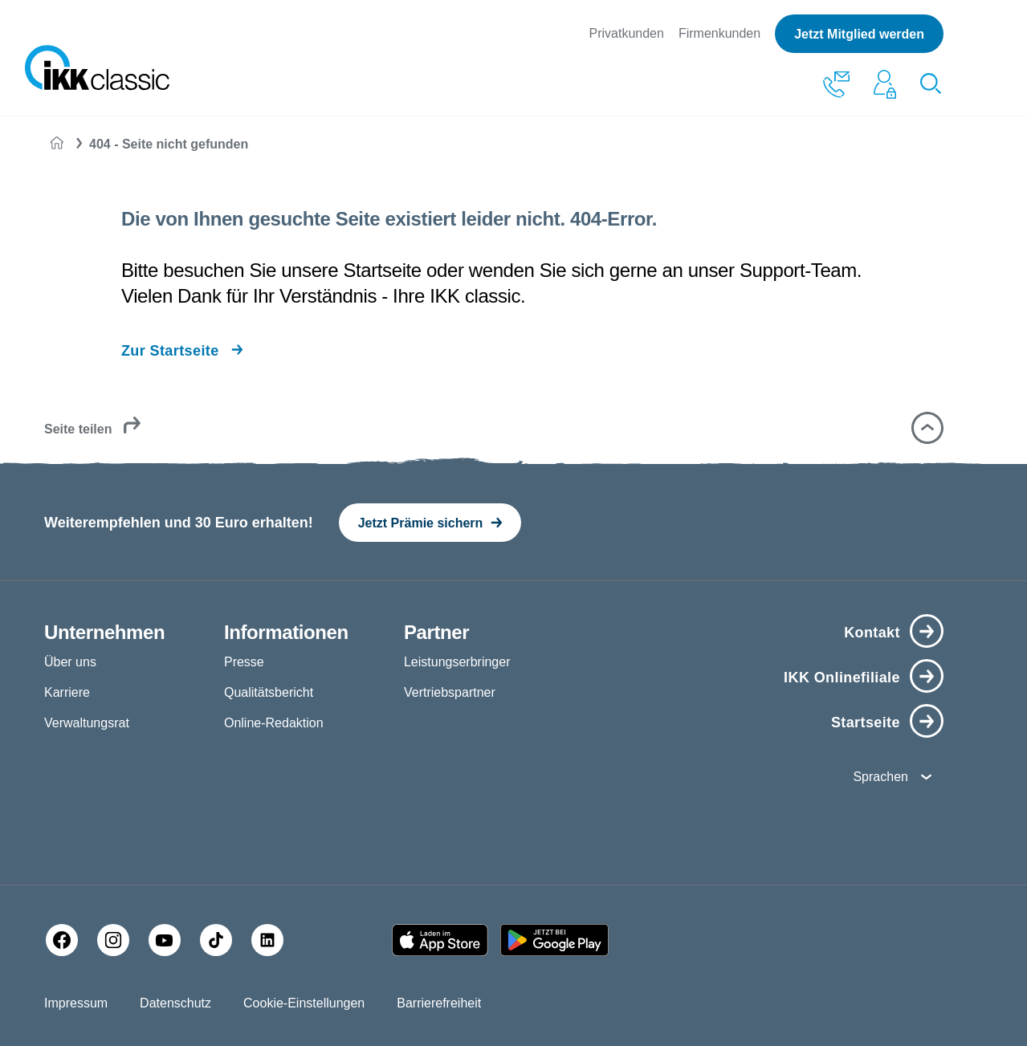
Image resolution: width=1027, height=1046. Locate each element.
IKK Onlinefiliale (842, 678)
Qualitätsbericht (268, 692)
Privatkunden (626, 33)
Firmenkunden (719, 33)
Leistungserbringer (457, 662)
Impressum (76, 1003)
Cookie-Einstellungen (304, 1003)
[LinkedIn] (267, 940)
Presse (244, 662)
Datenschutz (175, 1003)
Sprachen (880, 776)
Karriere (67, 692)
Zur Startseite (170, 351)
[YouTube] (164, 940)
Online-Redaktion (274, 723)
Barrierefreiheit (439, 1003)
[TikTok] (216, 940)
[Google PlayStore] (554, 940)
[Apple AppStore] (440, 940)
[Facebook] (62, 940)
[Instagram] (113, 940)
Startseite (865, 722)
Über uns (70, 662)
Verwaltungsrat (86, 723)
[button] (927, 428)
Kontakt (872, 633)
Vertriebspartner (449, 692)
